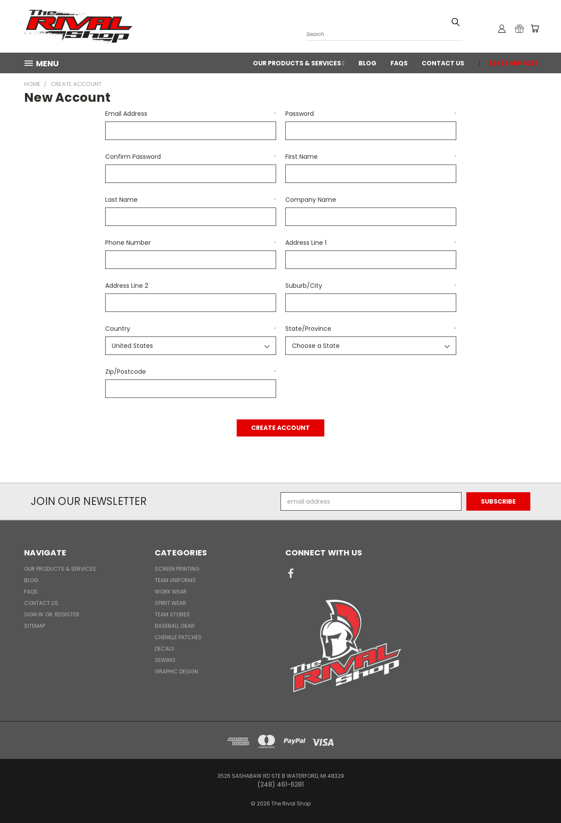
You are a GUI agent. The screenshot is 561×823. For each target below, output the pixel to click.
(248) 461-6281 (513, 63)
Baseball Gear (175, 626)
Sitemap (34, 626)
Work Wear (171, 591)
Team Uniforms (175, 580)
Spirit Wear (170, 603)
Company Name (310, 199)
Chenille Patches (178, 637)
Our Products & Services (298, 63)
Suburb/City (370, 285)
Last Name (190, 199)
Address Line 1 (370, 242)
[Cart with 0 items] (534, 28)
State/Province (370, 328)
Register (67, 614)
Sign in (34, 614)
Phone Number (190, 242)
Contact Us (443, 63)
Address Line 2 (126, 285)
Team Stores (172, 614)
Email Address (190, 113)
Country (190, 328)
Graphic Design (176, 671)
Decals (164, 648)
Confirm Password (190, 156)
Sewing (165, 660)
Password (370, 113)
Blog (367, 63)
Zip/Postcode (190, 371)
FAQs (399, 63)
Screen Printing (177, 569)
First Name (370, 156)
